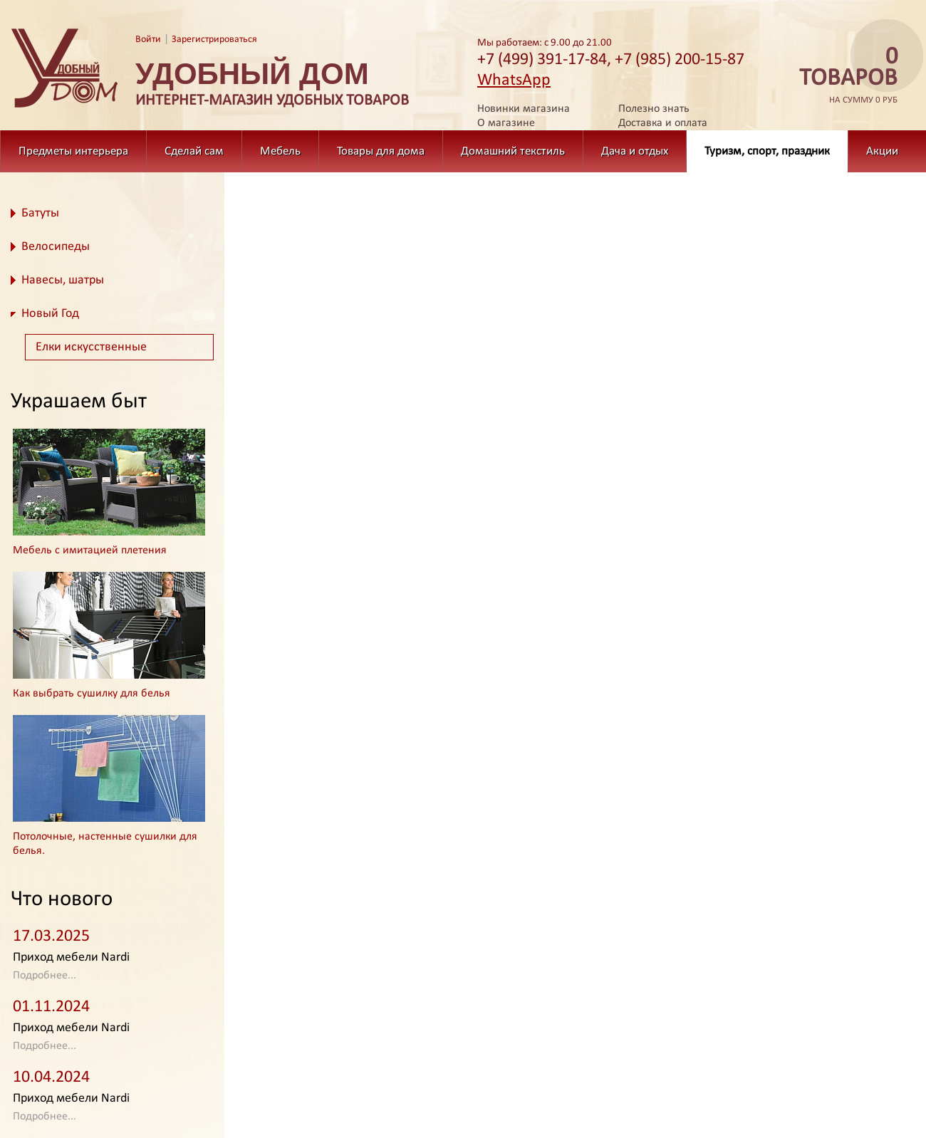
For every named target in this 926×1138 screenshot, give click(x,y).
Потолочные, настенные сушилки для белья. (105, 844)
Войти (148, 39)
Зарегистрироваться (214, 39)
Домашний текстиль (513, 151)
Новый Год (50, 313)
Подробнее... (44, 975)
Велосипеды (55, 247)
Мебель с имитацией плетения (90, 550)
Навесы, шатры (62, 280)
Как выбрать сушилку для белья (91, 693)
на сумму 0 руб (844, 76)
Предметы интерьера (73, 151)
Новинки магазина (523, 109)
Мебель (280, 151)
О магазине (506, 123)
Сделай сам (194, 151)
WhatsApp (514, 80)
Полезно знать (654, 109)
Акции (882, 151)
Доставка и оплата (662, 123)
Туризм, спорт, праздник (767, 151)
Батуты (40, 213)
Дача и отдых (634, 151)
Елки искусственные (91, 347)
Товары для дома (381, 151)
